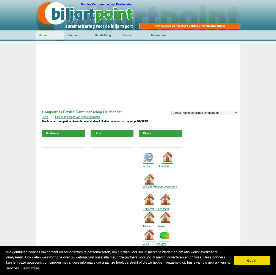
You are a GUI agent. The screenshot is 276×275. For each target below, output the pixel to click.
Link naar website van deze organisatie (77, 116)
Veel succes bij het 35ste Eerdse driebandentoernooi (190, 25)
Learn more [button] (30, 268)
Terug (45, 116)
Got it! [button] (251, 260)
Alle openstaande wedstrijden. (160, 187)
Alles (146, 244)
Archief (147, 166)
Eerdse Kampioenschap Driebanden (107, 4)
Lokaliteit (164, 166)
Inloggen (72, 35)
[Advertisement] (138, 78)
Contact (128, 35)
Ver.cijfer (161, 244)
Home (43, 35)
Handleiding (103, 35)
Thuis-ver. (149, 208)
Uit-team (160, 226)
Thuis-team (162, 208)
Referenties (158, 35)
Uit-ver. (147, 226)
